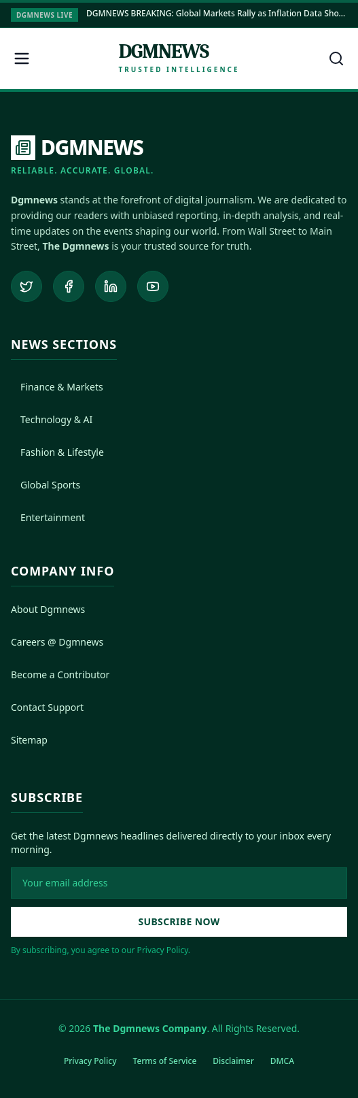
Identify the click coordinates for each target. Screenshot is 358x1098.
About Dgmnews (48, 609)
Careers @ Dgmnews (57, 641)
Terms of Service (165, 1061)
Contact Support (47, 707)
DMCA (282, 1061)
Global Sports (45, 484)
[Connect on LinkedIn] (110, 286)
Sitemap (29, 739)
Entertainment (48, 517)
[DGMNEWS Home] (82, 155)
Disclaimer (233, 1061)
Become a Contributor (60, 674)
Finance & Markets (57, 386)
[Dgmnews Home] (178, 58)
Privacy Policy (90, 1061)
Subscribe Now (178, 921)
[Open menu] (21, 58)
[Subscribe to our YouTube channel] (152, 286)
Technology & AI (51, 419)
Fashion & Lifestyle (57, 452)
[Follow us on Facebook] (68, 286)
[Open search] (336, 58)
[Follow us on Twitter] (26, 286)
